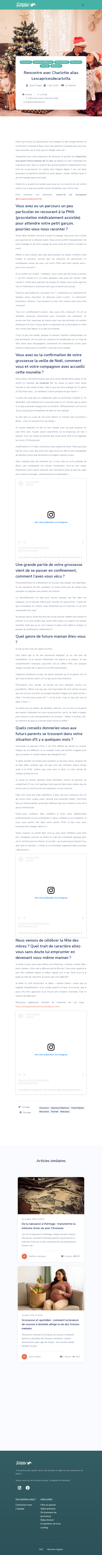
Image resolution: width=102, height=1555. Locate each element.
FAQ (41, 1549)
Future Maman (62, 62)
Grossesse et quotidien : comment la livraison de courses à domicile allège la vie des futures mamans (50, 1324)
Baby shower (47, 1519)
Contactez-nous (24, 1504)
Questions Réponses (43, 62)
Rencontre (76, 62)
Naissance (56, 66)
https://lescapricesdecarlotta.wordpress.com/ (38, 1006)
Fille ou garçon (48, 1504)
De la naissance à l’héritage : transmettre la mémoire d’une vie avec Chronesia (48, 1226)
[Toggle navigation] (82, 4)
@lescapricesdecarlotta (29, 198)
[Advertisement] (51, 1387)
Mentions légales (55, 1549)
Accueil (27, 94)
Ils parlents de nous (51, 1523)
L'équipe (20, 1508)
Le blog (43, 94)
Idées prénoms (48, 1508)
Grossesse (26, 62)
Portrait (44, 66)
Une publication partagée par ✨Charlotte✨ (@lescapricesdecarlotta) (48, 557)
